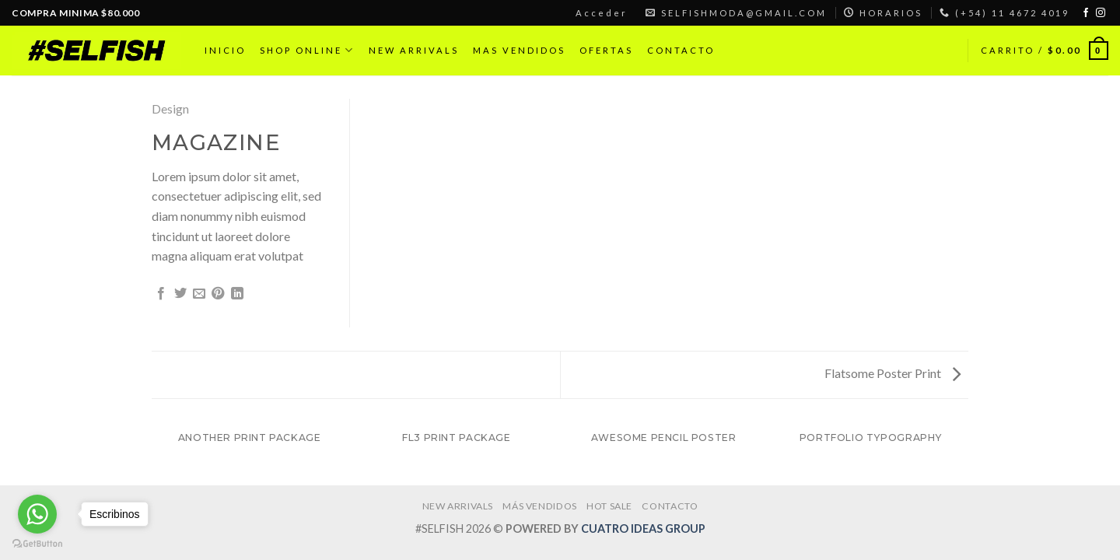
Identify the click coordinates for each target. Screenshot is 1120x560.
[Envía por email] (199, 294)
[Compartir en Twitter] (180, 294)
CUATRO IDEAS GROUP (643, 528)
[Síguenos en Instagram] (1100, 13)
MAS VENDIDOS (519, 50)
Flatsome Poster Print (892, 373)
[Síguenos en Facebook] (1085, 13)
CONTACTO (681, 50)
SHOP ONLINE (307, 50)
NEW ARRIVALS (414, 50)
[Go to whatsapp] (37, 514)
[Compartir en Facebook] (161, 294)
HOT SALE (609, 506)
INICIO (225, 50)
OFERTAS (606, 50)
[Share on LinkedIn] (237, 294)
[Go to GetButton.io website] (37, 544)
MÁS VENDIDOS (539, 506)
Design (170, 108)
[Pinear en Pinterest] (218, 294)
